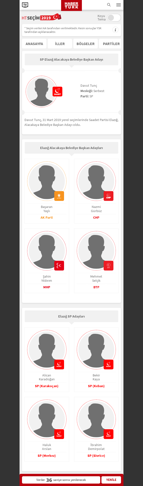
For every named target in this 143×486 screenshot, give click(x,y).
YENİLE (111, 480)
